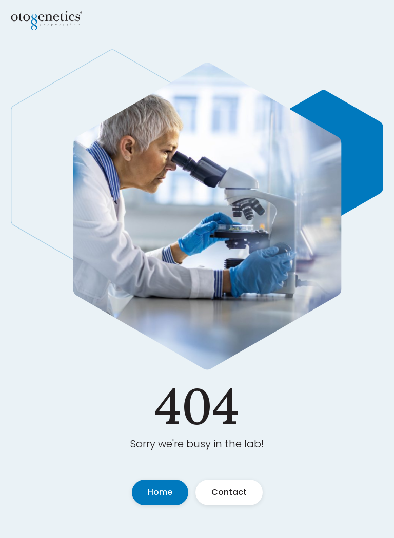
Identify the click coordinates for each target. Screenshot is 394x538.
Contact (229, 492)
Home (160, 492)
